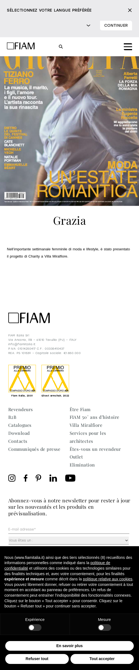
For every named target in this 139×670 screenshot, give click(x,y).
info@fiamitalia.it (22, 344)
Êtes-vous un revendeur (95, 449)
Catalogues (20, 425)
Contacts (17, 441)
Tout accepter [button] (102, 658)
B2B (12, 417)
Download (19, 433)
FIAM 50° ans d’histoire (94, 417)
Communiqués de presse (34, 449)
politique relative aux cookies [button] (107, 579)
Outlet (76, 457)
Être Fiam (80, 409)
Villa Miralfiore (86, 425)
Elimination (82, 465)
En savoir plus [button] (69, 646)
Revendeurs (20, 409)
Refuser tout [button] (37, 658)
